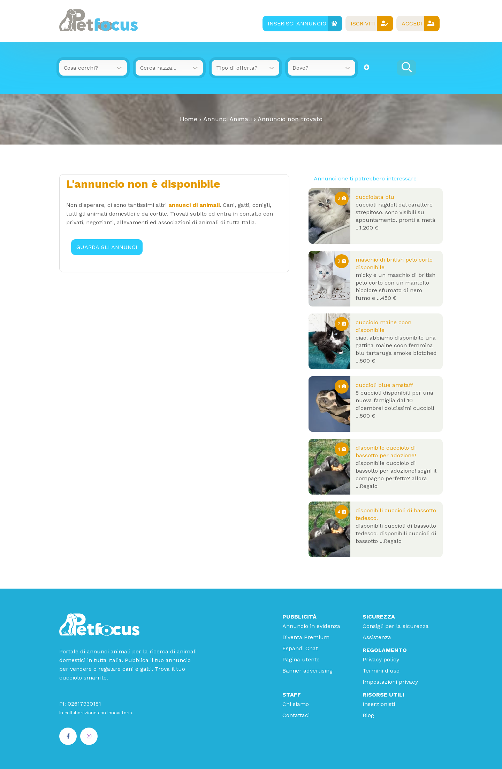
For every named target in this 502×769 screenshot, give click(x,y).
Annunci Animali (227, 118)
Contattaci (296, 715)
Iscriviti (368, 23)
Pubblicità (299, 616)
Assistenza (377, 637)
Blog (368, 715)
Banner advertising (307, 670)
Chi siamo (295, 703)
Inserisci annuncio (301, 23)
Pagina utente (301, 659)
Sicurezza (379, 616)
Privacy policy (381, 659)
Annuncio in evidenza (311, 625)
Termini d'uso (381, 670)
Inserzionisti (379, 703)
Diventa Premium (305, 637)
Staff (291, 694)
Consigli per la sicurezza (396, 625)
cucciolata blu (375, 196)
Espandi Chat (300, 648)
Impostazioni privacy (390, 681)
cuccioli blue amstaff (384, 384)
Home (188, 118)
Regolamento (385, 649)
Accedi (417, 23)
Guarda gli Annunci (107, 246)
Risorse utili (383, 694)
